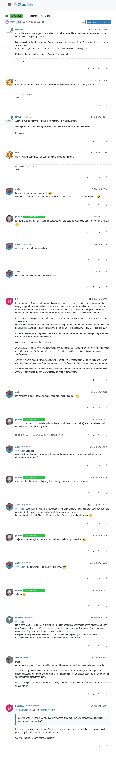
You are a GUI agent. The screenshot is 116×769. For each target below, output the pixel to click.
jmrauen (19, 217)
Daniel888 (19, 706)
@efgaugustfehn (32, 706)
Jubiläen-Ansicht (47, 710)
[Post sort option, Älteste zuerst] (83, 22)
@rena (27, 117)
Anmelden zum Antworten (98, 22)
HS (16, 299)
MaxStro (19, 29)
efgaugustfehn (21, 658)
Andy (17, 189)
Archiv (12, 22)
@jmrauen (26, 244)
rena (17, 80)
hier (33, 333)
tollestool (19, 618)
